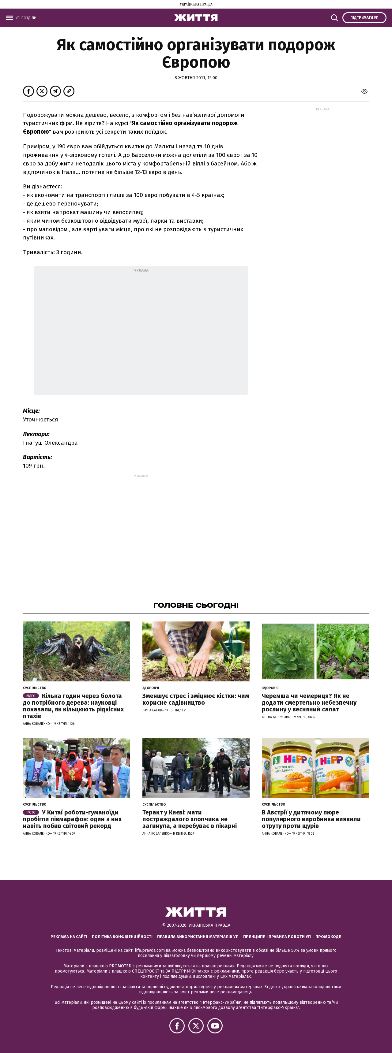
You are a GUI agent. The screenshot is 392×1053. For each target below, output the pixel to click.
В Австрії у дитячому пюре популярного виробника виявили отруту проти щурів (311, 819)
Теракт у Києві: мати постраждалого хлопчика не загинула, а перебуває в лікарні (189, 819)
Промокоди (328, 936)
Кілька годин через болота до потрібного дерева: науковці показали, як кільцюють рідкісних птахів (73, 706)
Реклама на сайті (69, 936)
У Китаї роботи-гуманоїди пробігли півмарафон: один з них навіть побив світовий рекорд (72, 819)
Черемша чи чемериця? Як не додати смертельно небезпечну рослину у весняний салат (309, 702)
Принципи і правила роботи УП (277, 936)
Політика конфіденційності (122, 936)
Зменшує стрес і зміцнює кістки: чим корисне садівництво (195, 699)
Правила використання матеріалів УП (198, 936)
